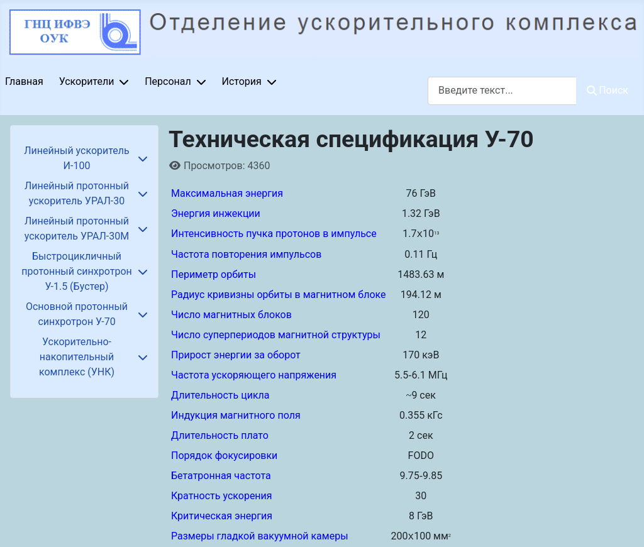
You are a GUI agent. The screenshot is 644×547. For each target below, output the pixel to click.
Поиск (607, 90)
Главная (24, 81)
